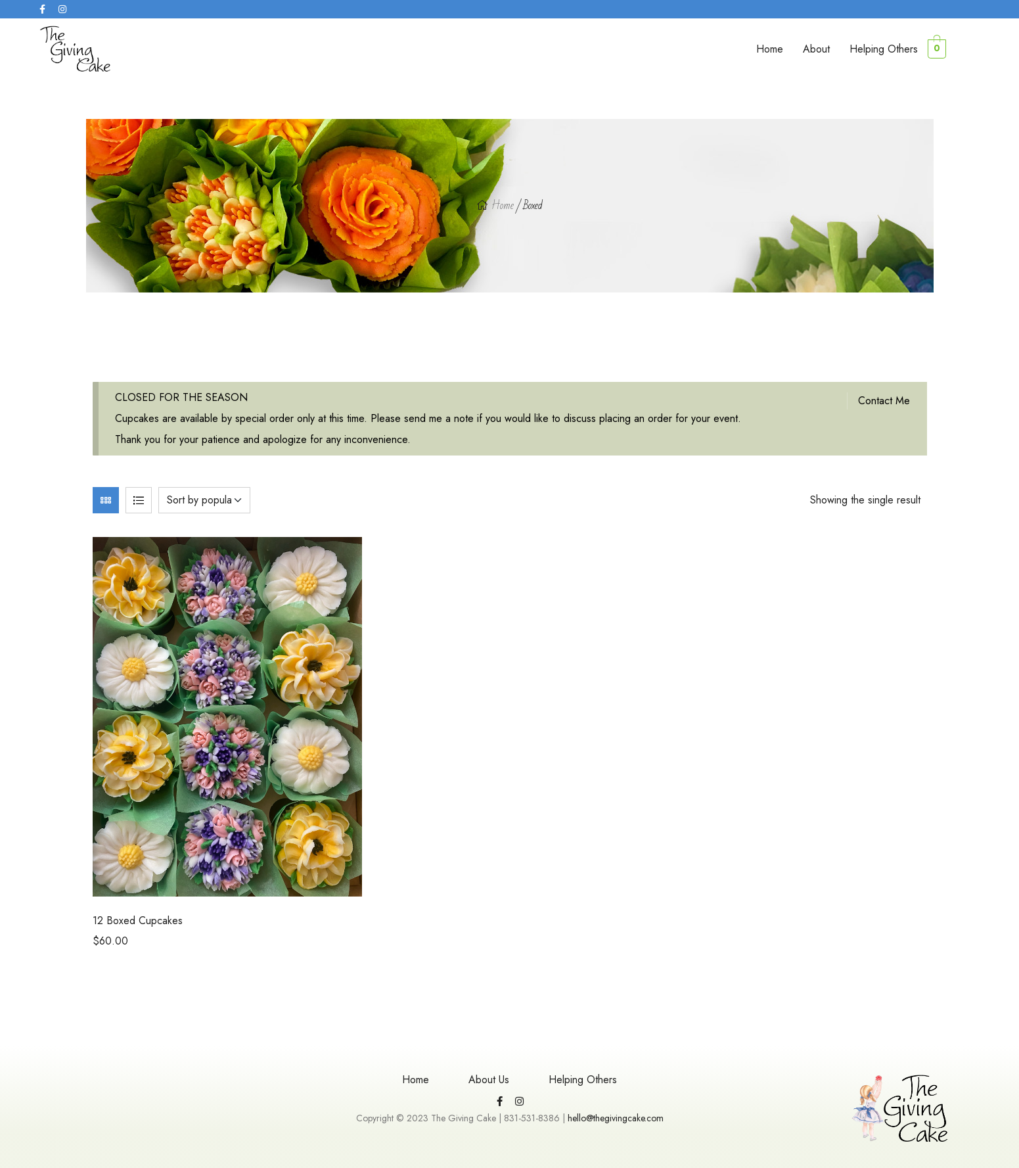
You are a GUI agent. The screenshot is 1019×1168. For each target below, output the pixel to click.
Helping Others (883, 49)
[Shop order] (204, 500)
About (816, 49)
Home (769, 49)
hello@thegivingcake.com (616, 1118)
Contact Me (884, 400)
